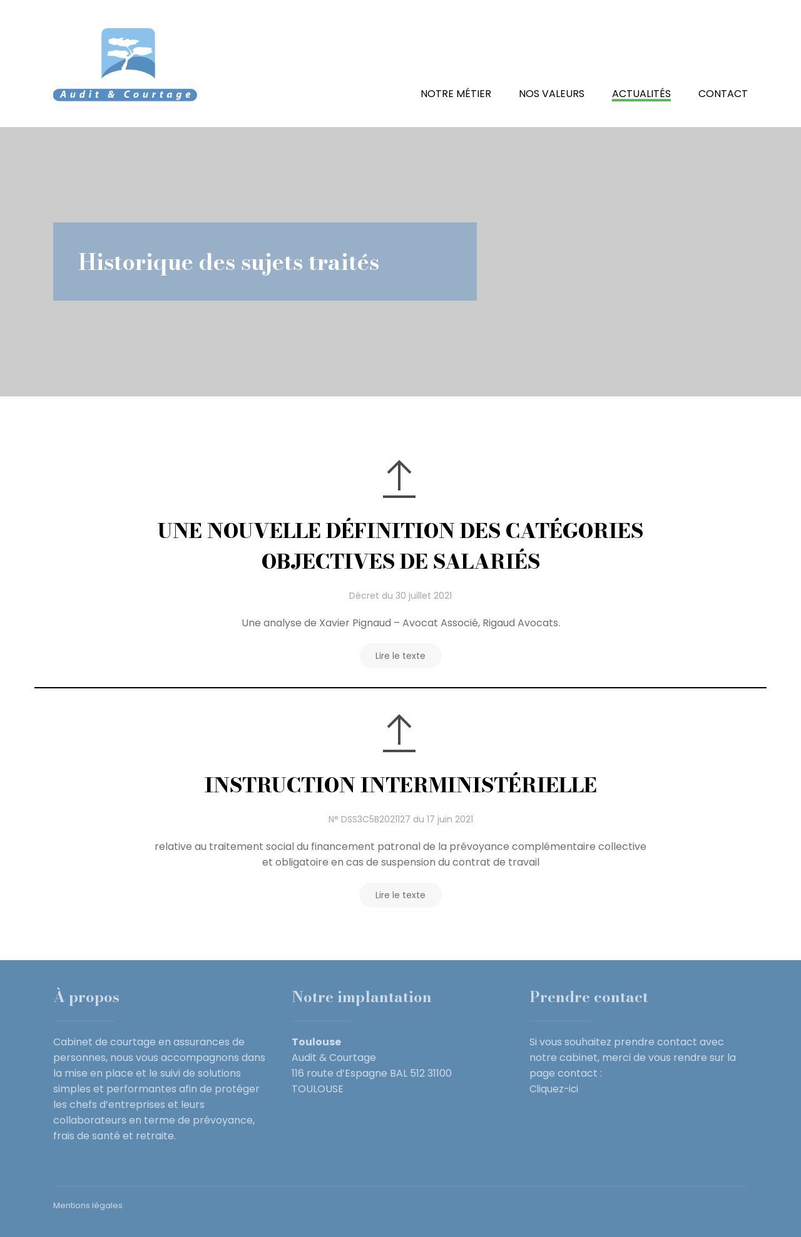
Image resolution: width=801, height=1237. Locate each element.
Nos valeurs (551, 93)
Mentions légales (88, 1205)
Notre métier (456, 93)
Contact (723, 93)
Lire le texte (400, 656)
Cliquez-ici (554, 1089)
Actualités (641, 93)
